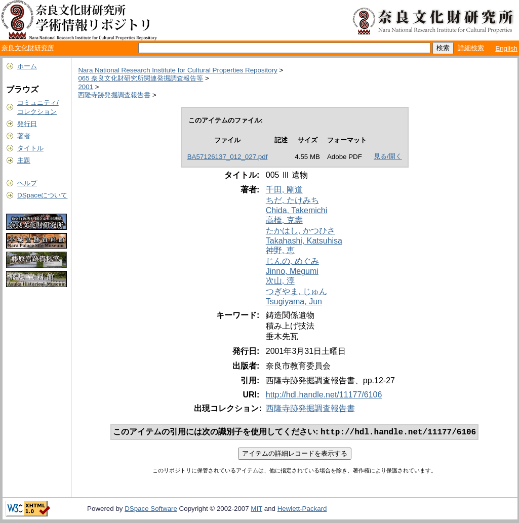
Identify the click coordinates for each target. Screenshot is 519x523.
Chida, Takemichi (297, 210)
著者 (23, 136)
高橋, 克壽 (284, 220)
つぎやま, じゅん (296, 291)
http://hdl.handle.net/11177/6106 (324, 394)
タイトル (30, 148)
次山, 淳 (280, 280)
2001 (85, 87)
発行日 (27, 124)
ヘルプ (27, 183)
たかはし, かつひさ (300, 230)
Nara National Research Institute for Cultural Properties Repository (177, 70)
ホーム (27, 66)
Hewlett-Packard (302, 509)
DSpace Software (151, 509)
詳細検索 (471, 48)
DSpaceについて (42, 195)
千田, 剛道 (284, 189)
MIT (256, 509)
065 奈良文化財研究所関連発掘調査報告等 (140, 78)
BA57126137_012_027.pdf (227, 156)
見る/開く (388, 156)
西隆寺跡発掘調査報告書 (114, 95)
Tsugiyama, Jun (294, 301)
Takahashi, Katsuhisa (304, 240)
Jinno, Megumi (292, 271)
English (506, 48)
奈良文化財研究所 (28, 48)
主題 (23, 160)
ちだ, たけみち (292, 200)
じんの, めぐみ (292, 261)
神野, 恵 (280, 250)
